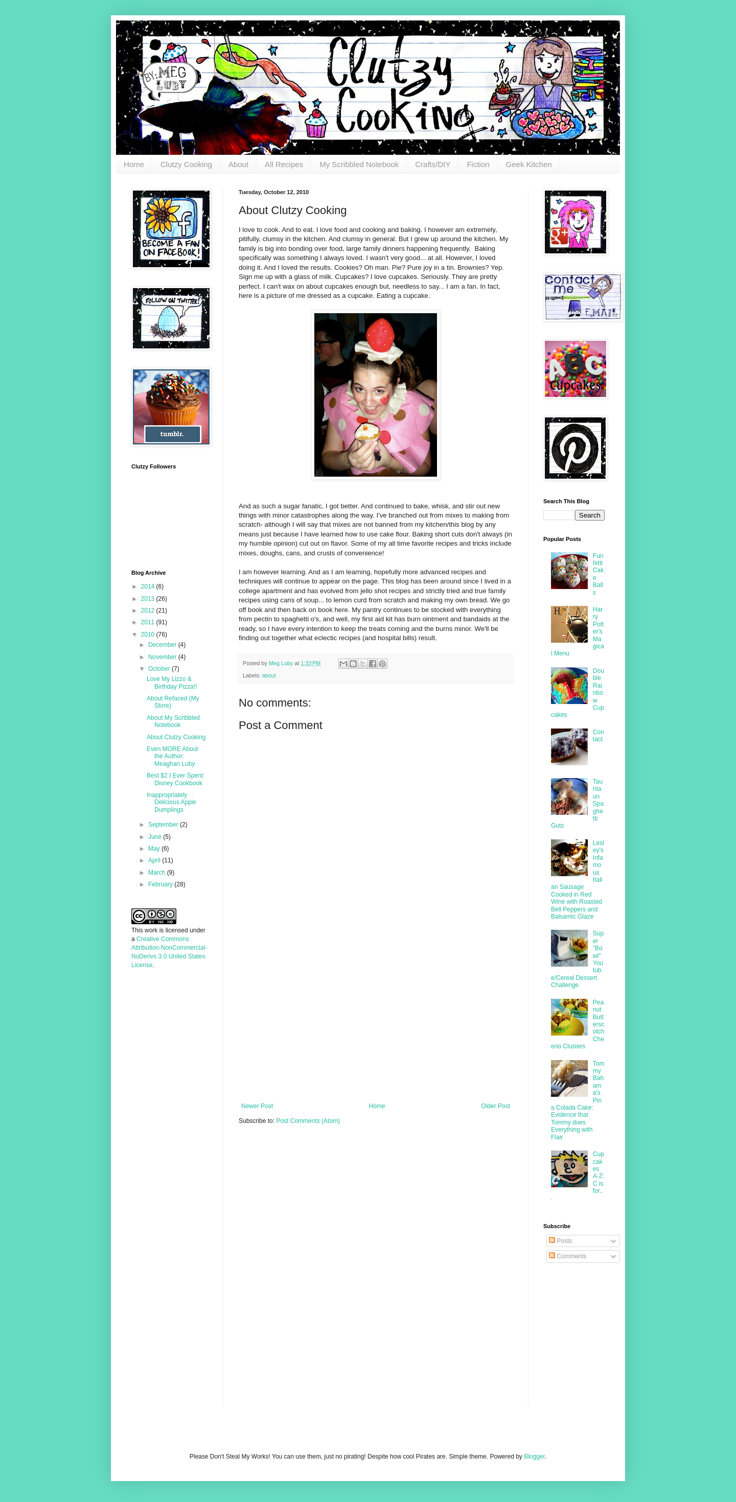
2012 (148, 610)
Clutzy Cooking (186, 164)
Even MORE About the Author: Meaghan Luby (172, 756)
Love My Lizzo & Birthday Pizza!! (172, 682)
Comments (567, 1256)
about (269, 675)
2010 (148, 634)
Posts (560, 1241)
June (155, 836)
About (238, 164)
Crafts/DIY (432, 164)
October (160, 668)
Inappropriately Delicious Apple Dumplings (171, 802)
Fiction (478, 164)
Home (134, 164)
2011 (148, 622)
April (155, 860)
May (155, 848)
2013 (148, 598)
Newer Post (257, 1106)
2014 (148, 586)
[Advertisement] (375, 1026)
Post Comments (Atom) (308, 1120)
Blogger (534, 1456)
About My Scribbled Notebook (173, 721)
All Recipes (284, 164)
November (163, 657)
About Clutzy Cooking (176, 737)
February (161, 884)
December (163, 644)
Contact (598, 736)
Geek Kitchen (529, 164)
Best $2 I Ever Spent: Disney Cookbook (175, 779)
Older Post (495, 1106)
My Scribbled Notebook (359, 164)
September (164, 824)
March (157, 872)
